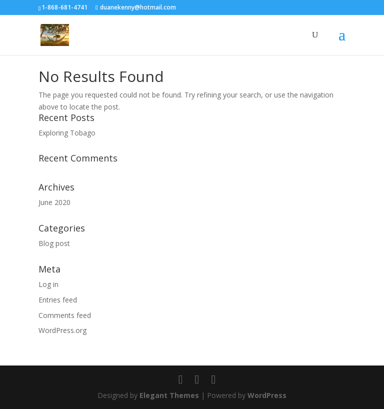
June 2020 (54, 202)
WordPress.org (62, 330)
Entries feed (57, 299)
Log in (48, 284)
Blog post (54, 243)
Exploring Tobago (67, 133)
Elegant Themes (169, 395)
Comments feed (64, 315)
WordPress (267, 395)
